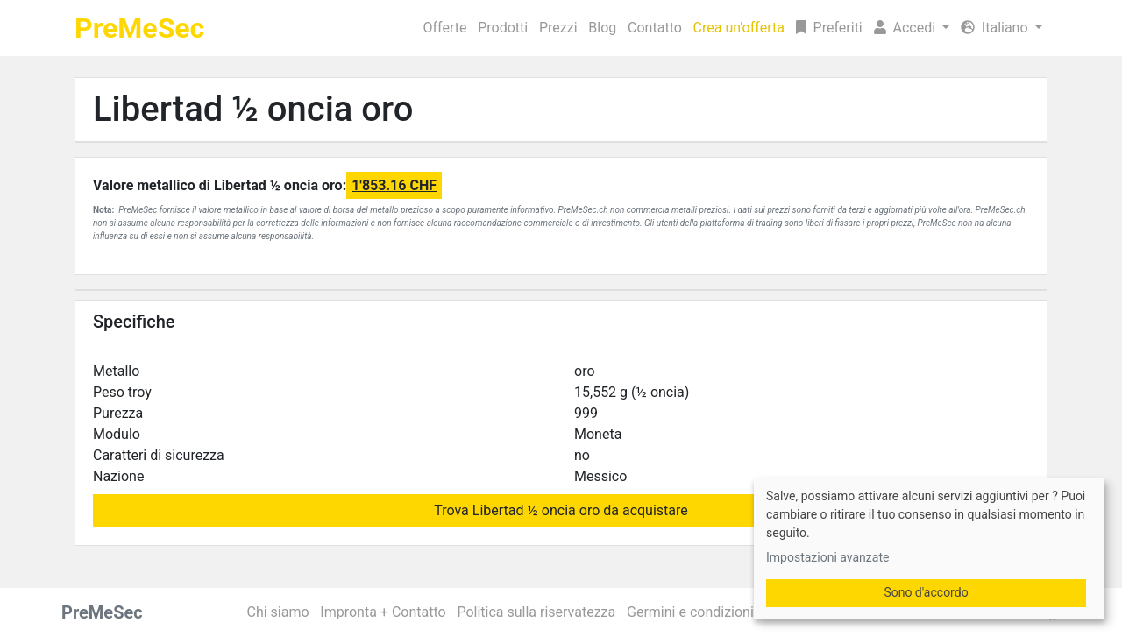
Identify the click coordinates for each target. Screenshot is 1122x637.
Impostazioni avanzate (827, 557)
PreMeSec (139, 28)
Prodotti (503, 27)
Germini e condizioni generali (716, 612)
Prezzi (558, 27)
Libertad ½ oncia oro (253, 109)
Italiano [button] (996, 27)
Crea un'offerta (739, 27)
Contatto (655, 27)
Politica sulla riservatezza (536, 612)
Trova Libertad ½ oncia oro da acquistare (561, 510)
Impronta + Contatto (382, 612)
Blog (602, 27)
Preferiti (829, 27)
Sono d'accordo (926, 592)
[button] (911, 28)
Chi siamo (278, 612)
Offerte (445, 27)
